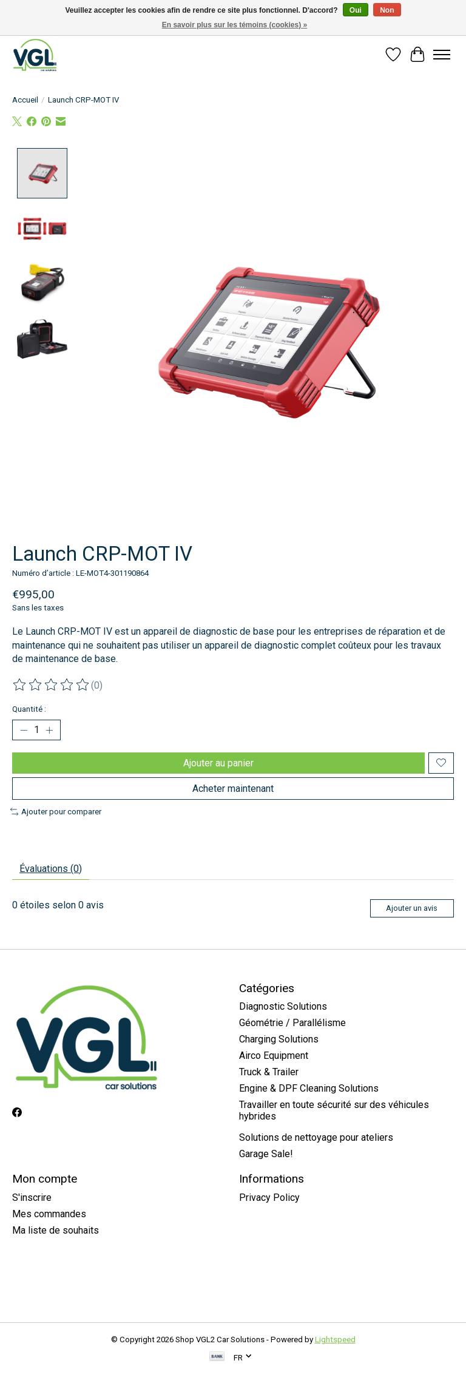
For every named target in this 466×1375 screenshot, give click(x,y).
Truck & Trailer (269, 1072)
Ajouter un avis (411, 908)
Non (387, 10)
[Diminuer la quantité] (24, 730)
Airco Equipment (273, 1055)
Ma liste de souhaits (55, 1230)
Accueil (25, 99)
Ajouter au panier (218, 763)
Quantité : (29, 709)
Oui (356, 10)
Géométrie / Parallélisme (292, 1023)
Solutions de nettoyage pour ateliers (316, 1137)
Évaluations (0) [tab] (50, 868)
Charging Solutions (279, 1039)
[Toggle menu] (442, 54)
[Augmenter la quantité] (49, 730)
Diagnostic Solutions (283, 1006)
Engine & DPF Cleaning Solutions (309, 1088)
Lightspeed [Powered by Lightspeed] (335, 1339)
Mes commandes (49, 1214)
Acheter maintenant (233, 788)
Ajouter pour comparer (55, 811)
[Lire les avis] (51, 685)
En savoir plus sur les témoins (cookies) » (234, 25)
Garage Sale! (266, 1154)
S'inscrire (32, 1197)
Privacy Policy (269, 1197)
